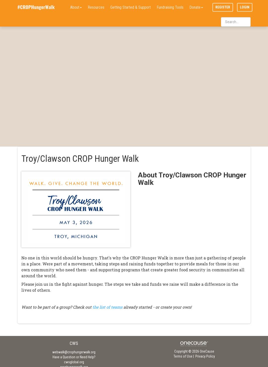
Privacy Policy (205, 356)
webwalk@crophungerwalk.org (73, 352)
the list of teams (107, 307)
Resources (96, 7)
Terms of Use (183, 356)
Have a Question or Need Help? (74, 357)
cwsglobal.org (74, 362)
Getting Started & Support (130, 7)
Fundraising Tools (170, 7)
